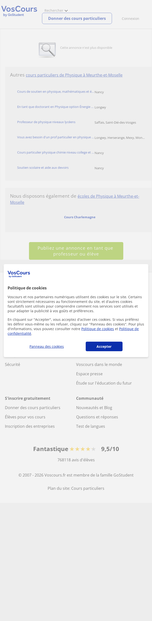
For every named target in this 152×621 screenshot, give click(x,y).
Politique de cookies (97, 328)
